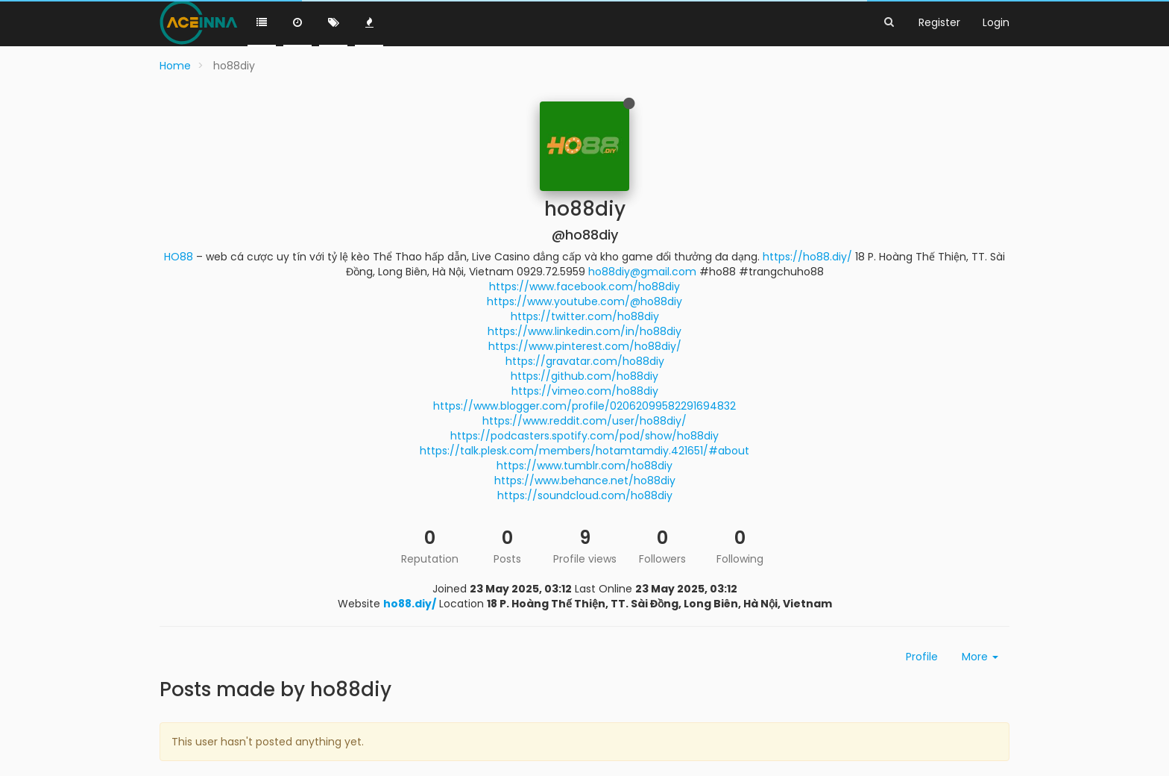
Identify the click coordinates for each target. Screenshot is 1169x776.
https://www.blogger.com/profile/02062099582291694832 (584, 405)
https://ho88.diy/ (807, 256)
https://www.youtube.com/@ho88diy (584, 301)
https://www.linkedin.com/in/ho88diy (584, 331)
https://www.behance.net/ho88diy (584, 480)
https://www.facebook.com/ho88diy (584, 286)
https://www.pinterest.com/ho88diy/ (584, 346)
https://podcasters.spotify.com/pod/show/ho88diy (584, 435)
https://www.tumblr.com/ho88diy (584, 465)
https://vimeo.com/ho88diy (584, 391)
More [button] (980, 656)
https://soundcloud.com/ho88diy (584, 495)
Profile (922, 656)
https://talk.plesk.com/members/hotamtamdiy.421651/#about (584, 450)
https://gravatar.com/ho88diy (584, 361)
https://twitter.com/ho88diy (585, 316)
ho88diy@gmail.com (642, 271)
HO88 (178, 256)
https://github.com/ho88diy (584, 376)
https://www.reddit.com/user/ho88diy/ (584, 420)
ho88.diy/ (409, 603)
